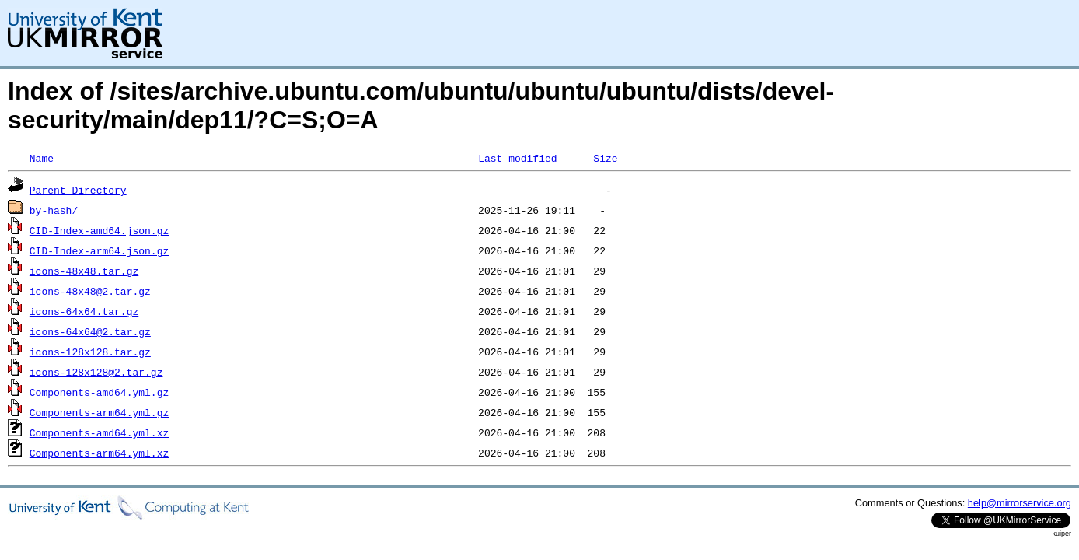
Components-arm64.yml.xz (99, 453)
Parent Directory (78, 190)
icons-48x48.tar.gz (84, 271)
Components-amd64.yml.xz (99, 432)
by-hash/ (54, 210)
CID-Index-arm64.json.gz (99, 250)
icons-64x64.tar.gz (84, 311)
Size (605, 158)
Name (42, 158)
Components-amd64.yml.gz (99, 392)
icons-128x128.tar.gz (90, 352)
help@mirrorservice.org (1019, 503)
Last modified (517, 158)
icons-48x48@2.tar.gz (90, 291)
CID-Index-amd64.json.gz (99, 230)
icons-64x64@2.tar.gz (90, 331)
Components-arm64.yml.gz (99, 412)
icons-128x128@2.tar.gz (96, 372)
